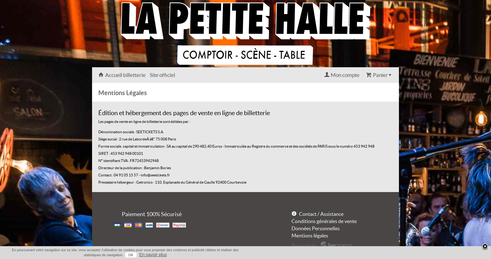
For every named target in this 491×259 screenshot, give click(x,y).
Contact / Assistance (321, 214)
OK (130, 255)
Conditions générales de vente (324, 221)
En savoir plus (153, 254)
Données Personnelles (316, 228)
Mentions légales (310, 235)
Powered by (304, 245)
